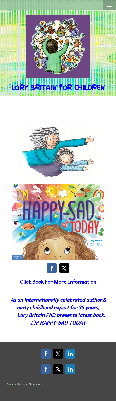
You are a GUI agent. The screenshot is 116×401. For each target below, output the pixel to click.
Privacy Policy (24, 384)
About (9, 384)
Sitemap (41, 384)
